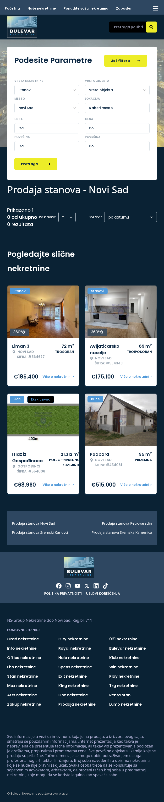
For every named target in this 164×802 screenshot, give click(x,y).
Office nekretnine (24, 656)
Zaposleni (124, 8)
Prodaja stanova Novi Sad (33, 522)
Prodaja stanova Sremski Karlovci (40, 531)
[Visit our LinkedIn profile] (96, 585)
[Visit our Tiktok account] (105, 585)
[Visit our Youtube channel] (77, 585)
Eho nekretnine (21, 666)
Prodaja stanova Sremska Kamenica (122, 531)
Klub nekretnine (124, 656)
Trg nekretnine (123, 684)
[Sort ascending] (62, 216)
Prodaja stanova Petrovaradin (127, 522)
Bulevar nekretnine (127, 647)
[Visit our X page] (87, 585)
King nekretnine (73, 684)
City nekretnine (73, 638)
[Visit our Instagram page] (68, 585)
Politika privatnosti (63, 592)
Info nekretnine (22, 647)
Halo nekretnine (73, 656)
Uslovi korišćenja (103, 592)
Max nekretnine (22, 684)
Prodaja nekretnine (77, 703)
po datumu (118, 216)
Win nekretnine (123, 666)
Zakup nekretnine (24, 703)
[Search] (151, 27)
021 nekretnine (123, 638)
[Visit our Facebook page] (59, 585)
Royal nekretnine (74, 647)
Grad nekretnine (23, 638)
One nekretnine (73, 694)
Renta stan (120, 694)
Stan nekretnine (22, 675)
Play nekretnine (124, 675)
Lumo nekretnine (125, 703)
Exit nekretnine (72, 675)
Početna (12, 8)
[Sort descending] (71, 216)
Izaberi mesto (101, 106)
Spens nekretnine (75, 666)
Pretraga (36, 163)
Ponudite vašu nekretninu (86, 8)
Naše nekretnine (41, 8)
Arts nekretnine (22, 694)
